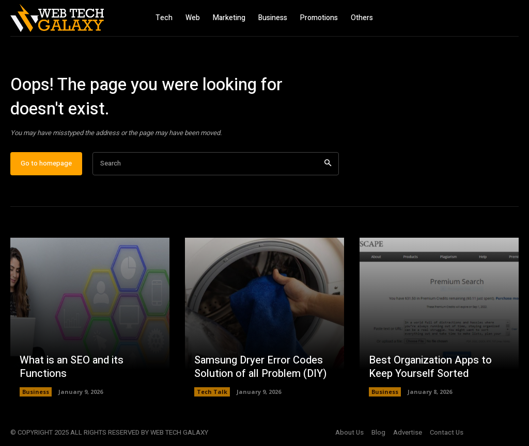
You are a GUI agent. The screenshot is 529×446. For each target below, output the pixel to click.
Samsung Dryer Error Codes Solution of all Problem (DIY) (260, 367)
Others (362, 17)
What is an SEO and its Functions (71, 367)
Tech (164, 17)
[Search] (328, 163)
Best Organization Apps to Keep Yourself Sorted (430, 367)
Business (272, 17)
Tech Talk (212, 391)
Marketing (229, 17)
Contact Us (446, 432)
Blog (378, 432)
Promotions (319, 17)
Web (192, 17)
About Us (349, 432)
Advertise (407, 432)
